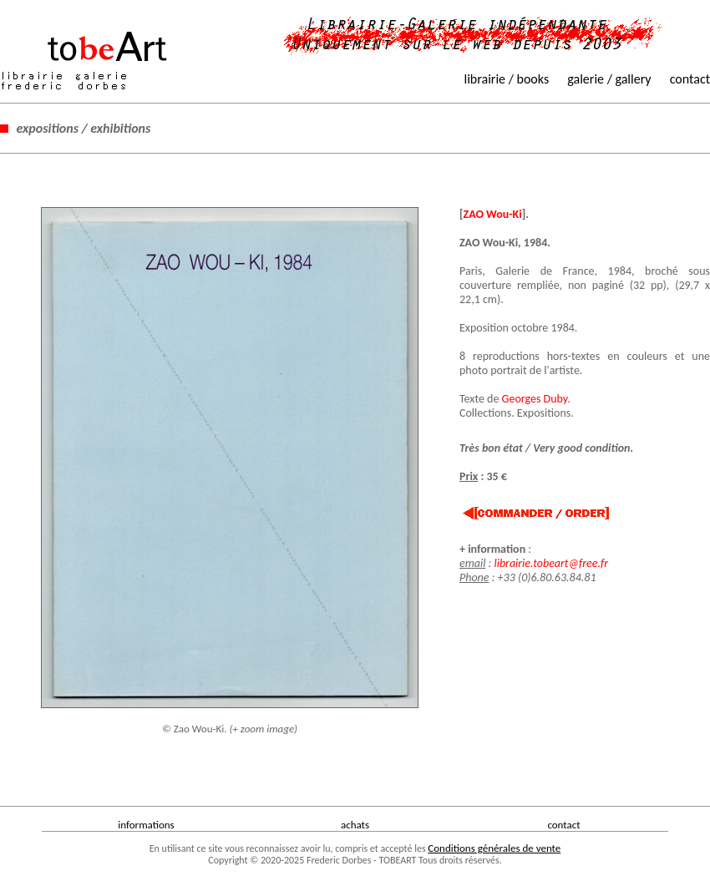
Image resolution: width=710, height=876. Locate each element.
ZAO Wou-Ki (493, 214)
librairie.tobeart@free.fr (551, 563)
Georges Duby (535, 399)
